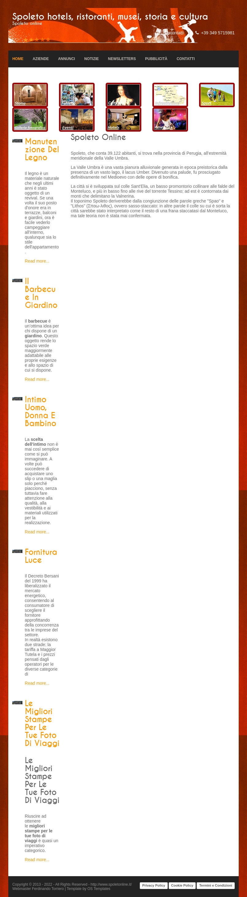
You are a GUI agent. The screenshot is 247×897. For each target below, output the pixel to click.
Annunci (66, 59)
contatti (177, 32)
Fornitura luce (41, 556)
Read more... (37, 261)
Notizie (91, 59)
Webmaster (21, 889)
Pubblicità (156, 59)
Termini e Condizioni (215, 885)
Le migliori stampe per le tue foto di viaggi (42, 724)
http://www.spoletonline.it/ (111, 884)
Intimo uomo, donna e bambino (40, 412)
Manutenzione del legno (42, 150)
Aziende (41, 59)
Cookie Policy (182, 885)
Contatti (186, 59)
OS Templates (99, 889)
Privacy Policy (153, 885)
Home (17, 59)
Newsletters (122, 59)
